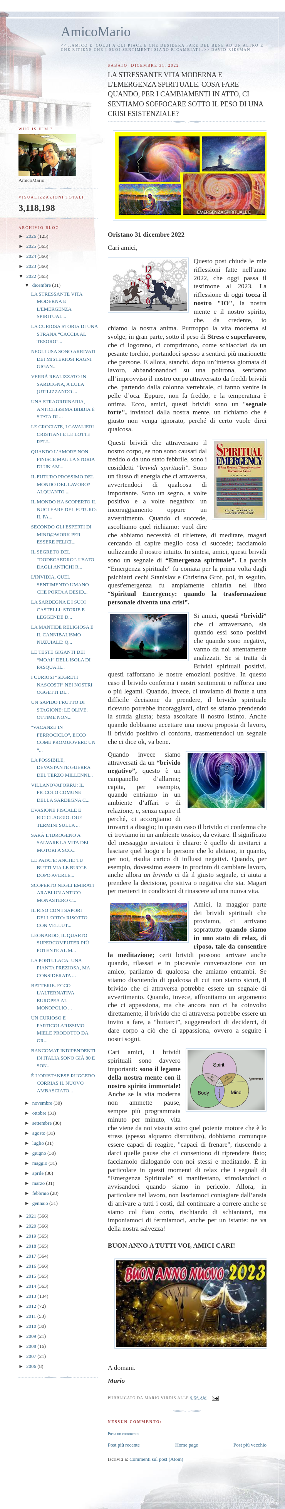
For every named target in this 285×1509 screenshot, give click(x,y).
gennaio (40, 1203)
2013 (31, 1296)
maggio (40, 1163)
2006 (31, 1366)
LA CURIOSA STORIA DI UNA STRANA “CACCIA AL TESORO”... (64, 333)
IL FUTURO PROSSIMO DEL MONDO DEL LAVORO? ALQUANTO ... (62, 484)
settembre (42, 1123)
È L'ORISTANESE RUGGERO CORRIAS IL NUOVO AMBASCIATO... (63, 1083)
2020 (31, 1226)
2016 (31, 1266)
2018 (31, 1246)
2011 (31, 1316)
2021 (31, 1216)
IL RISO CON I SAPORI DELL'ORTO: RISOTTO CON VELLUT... (59, 917)
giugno (39, 1153)
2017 (31, 1256)
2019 (31, 1236)
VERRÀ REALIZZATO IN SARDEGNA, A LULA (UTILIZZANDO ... (58, 383)
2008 (31, 1346)
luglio (38, 1143)
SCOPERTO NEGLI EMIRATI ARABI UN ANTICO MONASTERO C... (62, 892)
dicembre (42, 285)
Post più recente (124, 1445)
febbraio (41, 1193)
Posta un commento (123, 1434)
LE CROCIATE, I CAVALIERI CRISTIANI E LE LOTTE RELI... (62, 434)
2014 (31, 1286)
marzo (39, 1183)
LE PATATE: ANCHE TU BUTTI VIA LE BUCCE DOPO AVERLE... (58, 867)
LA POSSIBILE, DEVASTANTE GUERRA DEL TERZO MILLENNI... (62, 767)
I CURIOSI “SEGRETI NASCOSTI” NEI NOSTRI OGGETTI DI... (61, 684)
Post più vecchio (250, 1445)
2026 (31, 236)
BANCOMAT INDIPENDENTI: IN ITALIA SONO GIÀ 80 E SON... (64, 1058)
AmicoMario (96, 31)
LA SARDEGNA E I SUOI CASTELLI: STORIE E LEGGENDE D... (58, 609)
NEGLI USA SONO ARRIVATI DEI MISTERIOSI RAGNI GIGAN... (63, 358)
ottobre (40, 1113)
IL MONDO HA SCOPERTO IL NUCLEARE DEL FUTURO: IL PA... (64, 509)
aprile (38, 1173)
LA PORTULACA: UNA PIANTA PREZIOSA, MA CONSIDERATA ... (60, 967)
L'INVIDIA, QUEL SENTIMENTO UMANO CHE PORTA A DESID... (60, 584)
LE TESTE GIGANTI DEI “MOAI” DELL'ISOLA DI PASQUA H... (61, 659)
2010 (31, 1326)
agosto (39, 1133)
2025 (31, 246)
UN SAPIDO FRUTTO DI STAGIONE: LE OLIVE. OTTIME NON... (59, 709)
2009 (31, 1336)
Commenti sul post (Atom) (156, 1459)
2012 (31, 1306)
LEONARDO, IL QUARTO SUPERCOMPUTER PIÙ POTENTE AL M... (60, 942)
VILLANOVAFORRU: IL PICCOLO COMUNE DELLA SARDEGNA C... (60, 792)
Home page (186, 1445)
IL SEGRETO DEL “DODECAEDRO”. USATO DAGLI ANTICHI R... (62, 559)
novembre (43, 1103)
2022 (31, 276)
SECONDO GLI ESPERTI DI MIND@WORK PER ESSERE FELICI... (61, 534)
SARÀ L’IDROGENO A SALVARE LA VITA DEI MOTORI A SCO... (59, 842)
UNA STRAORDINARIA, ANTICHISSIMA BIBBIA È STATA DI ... (62, 409)
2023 (31, 266)
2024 (31, 256)
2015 (31, 1276)
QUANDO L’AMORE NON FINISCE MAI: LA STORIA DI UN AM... (62, 459)
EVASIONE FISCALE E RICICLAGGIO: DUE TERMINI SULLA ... (56, 817)
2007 (31, 1356)
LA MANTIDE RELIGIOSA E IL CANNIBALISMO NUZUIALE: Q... (62, 634)
